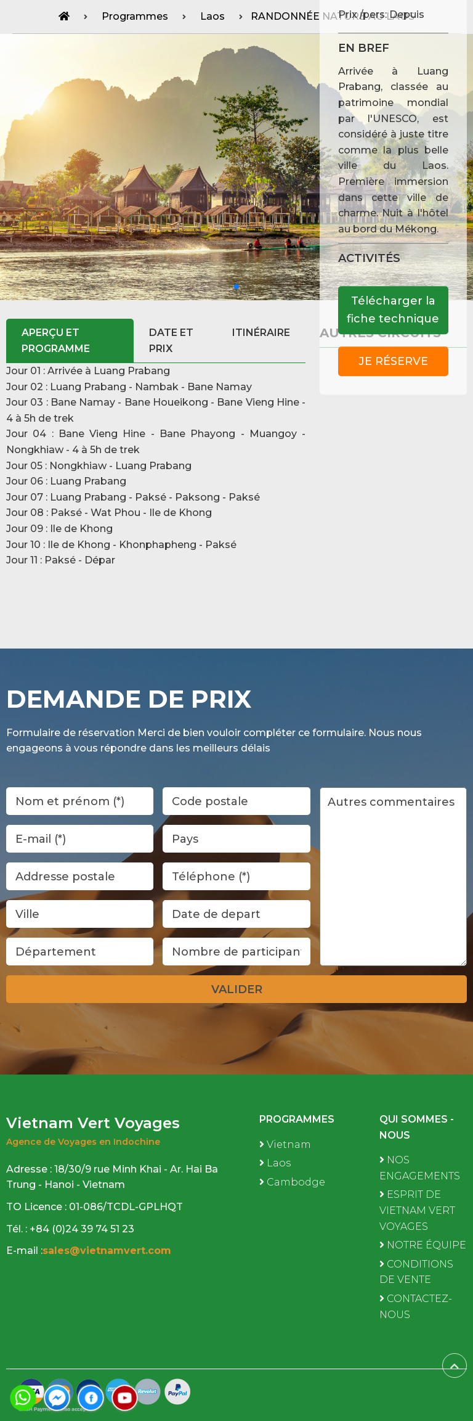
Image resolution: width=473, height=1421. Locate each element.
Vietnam (285, 1144)
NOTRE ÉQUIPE (422, 1245)
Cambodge (292, 1182)
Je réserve (393, 361)
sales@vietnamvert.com (108, 1250)
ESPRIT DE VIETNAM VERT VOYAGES (417, 1210)
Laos (275, 1163)
